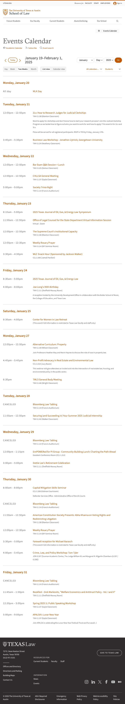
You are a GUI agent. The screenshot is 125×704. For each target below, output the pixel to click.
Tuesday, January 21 (16, 104)
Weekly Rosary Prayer (44, 243)
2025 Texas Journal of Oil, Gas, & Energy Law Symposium (62, 212)
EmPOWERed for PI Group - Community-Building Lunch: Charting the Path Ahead (74, 451)
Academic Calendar (12, 48)
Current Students (58, 21)
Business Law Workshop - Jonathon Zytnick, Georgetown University (67, 140)
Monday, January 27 (16, 336)
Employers (105, 3)
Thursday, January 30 (17, 479)
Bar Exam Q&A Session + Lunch (48, 164)
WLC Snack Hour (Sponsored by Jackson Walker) (57, 254)
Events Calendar (110, 30)
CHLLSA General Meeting (45, 176)
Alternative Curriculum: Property (49, 344)
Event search (47, 48)
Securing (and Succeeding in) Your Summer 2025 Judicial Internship (67, 415)
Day (6, 69)
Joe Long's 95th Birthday (45, 287)
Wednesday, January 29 (18, 432)
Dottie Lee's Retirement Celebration (51, 463)
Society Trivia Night (43, 187)
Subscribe (31, 48)
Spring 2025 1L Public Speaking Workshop (54, 603)
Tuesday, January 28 (16, 396)
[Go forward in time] (19, 60)
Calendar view (59, 69)
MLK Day (37, 91)
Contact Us (7, 679)
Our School (103, 21)
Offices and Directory (12, 666)
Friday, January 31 (15, 572)
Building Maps (9, 675)
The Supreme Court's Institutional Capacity (55, 231)
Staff (96, 3)
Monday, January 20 (16, 83)
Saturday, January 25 (17, 311)
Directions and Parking (12, 671)
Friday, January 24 (15, 270)
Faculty (88, 3)
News (36, 678)
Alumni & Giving (82, 21)
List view (46, 69)
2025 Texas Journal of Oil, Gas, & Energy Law (55, 279)
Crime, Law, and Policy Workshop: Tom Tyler (55, 553)
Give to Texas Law (109, 652)
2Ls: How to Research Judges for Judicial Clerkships (59, 113)
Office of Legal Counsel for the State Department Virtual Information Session (72, 220)
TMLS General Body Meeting (47, 379)
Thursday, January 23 (17, 203)
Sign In (117, 3)
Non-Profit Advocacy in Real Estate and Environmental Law (63, 360)
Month (33, 69)
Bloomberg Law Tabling (45, 404)
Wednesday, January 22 (18, 156)
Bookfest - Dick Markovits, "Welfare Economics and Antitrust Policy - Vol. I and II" (74, 592)
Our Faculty (36, 21)
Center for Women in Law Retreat (50, 319)
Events (36, 683)
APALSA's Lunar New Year (46, 614)
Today (12, 60)
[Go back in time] (5, 60)
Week (12, 69)
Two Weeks (23, 69)
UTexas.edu (7, 3)
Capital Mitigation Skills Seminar (49, 488)
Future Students (15, 21)
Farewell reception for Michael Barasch (53, 541)
